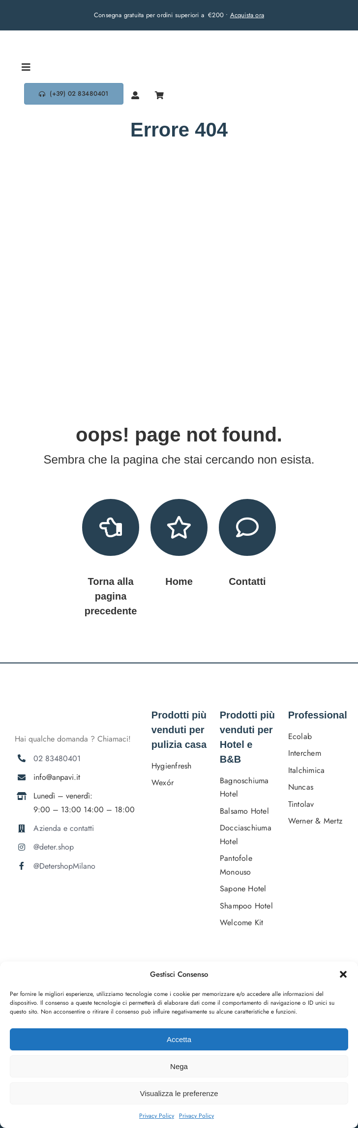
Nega (179, 1066)
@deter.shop (53, 847)
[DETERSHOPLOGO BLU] (52, 34)
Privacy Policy (156, 1115)
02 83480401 (57, 758)
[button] (343, 974)
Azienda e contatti (63, 828)
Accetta (179, 1039)
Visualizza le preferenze (179, 1093)
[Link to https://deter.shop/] (179, 527)
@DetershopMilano (64, 866)
